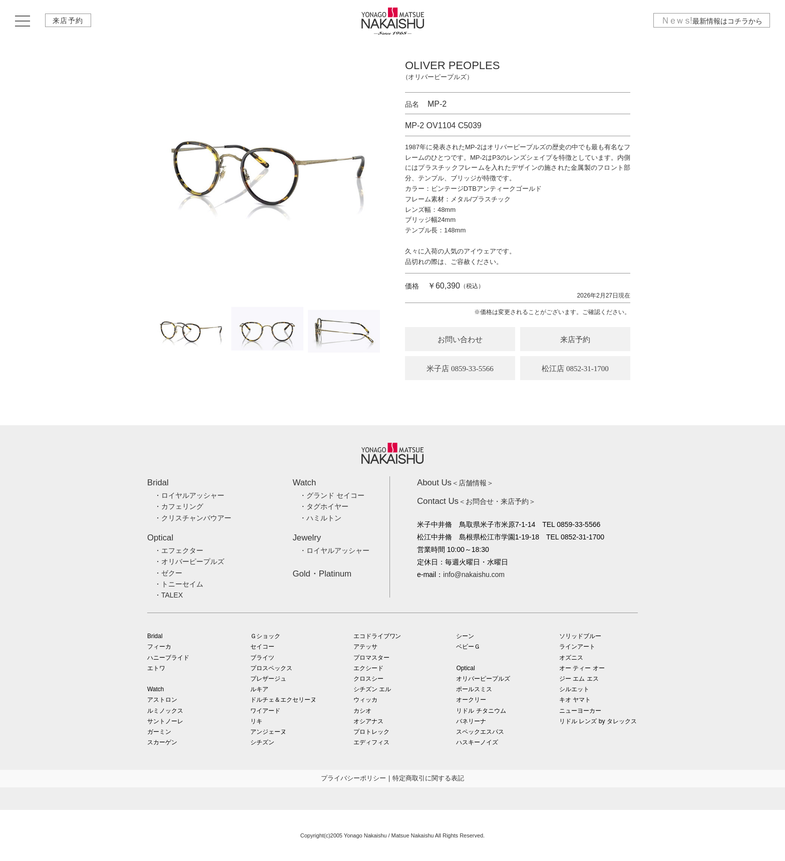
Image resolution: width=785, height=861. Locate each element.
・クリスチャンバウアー (192, 518)
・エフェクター (178, 550)
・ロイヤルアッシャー (189, 495)
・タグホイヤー (323, 506)
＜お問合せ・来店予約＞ (476, 501)
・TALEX (168, 595)
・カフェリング (178, 506)
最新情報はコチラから (711, 22)
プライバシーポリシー (353, 778)
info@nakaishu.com (474, 574)
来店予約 (68, 22)
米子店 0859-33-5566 (460, 369)
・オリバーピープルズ (189, 561)
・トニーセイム (178, 584)
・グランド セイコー (331, 495)
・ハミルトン (320, 518)
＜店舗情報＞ (455, 483)
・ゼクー (168, 573)
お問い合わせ (460, 340)
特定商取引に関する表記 (428, 778)
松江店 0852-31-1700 (575, 369)
